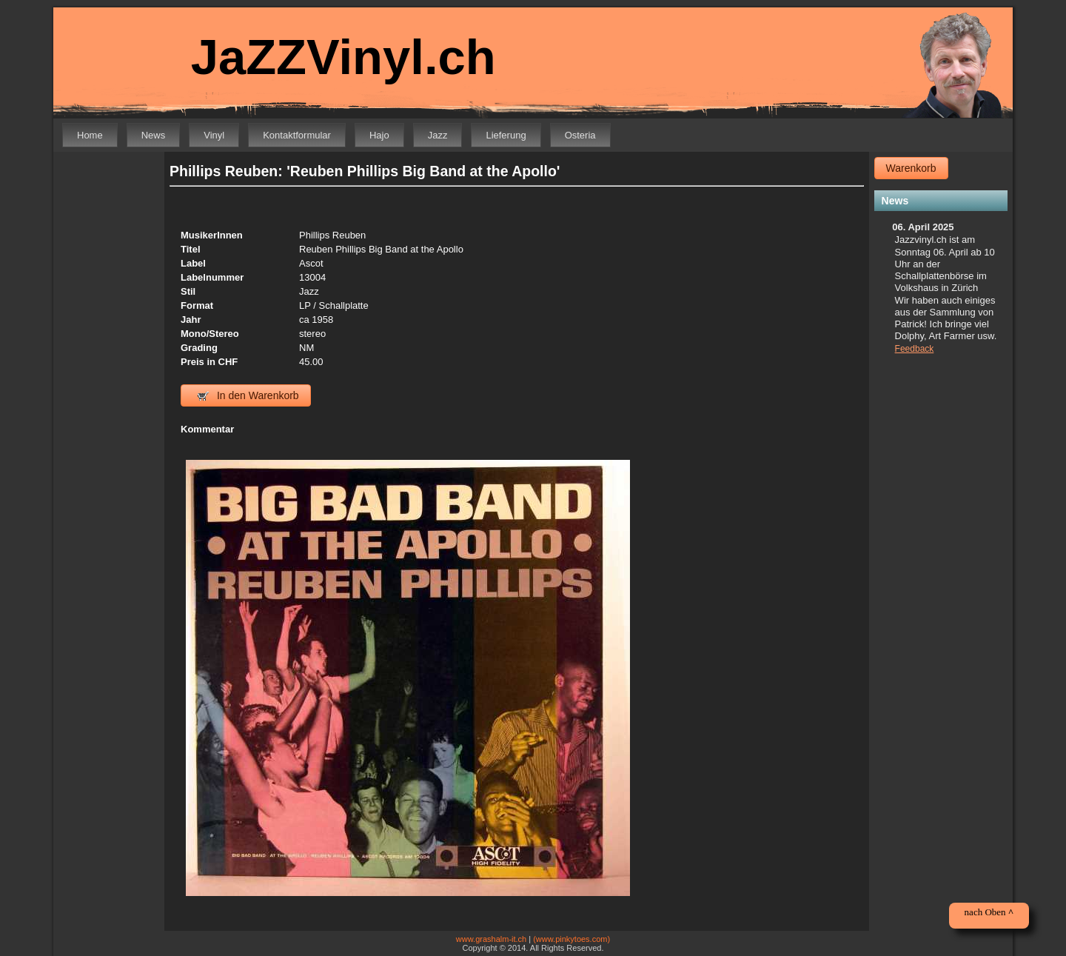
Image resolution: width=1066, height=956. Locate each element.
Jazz (438, 135)
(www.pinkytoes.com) (571, 939)
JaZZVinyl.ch (343, 56)
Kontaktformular (297, 135)
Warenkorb (911, 168)
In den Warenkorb (248, 395)
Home (90, 135)
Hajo (379, 135)
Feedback (914, 349)
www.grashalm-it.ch (491, 939)
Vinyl (214, 135)
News (153, 135)
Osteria (580, 135)
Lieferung (506, 135)
